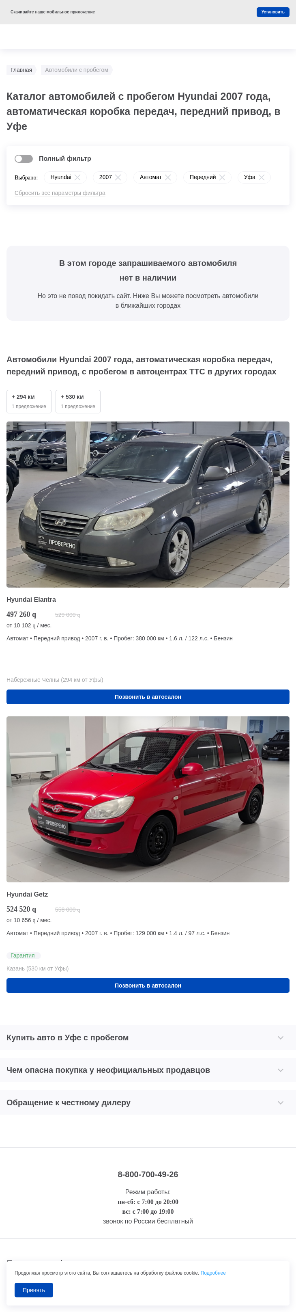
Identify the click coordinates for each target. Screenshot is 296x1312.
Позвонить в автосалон (148, 697)
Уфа (249, 177)
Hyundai (60, 177)
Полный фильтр (65, 158)
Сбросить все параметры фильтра (60, 193)
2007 (105, 177)
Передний (203, 177)
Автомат (151, 177)
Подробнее (213, 1273)
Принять (34, 1290)
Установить (273, 12)
